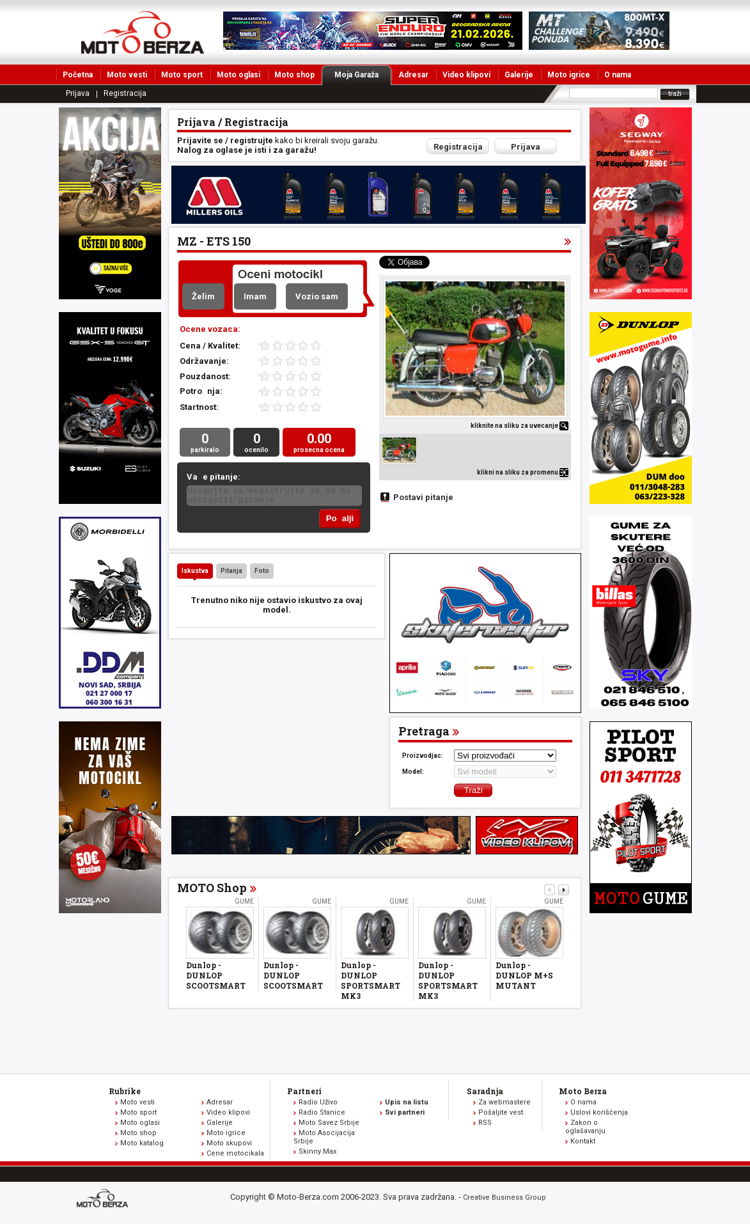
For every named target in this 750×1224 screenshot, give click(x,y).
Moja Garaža (362, 75)
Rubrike (125, 1093)
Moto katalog (142, 1146)
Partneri (304, 1093)
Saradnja (485, 1093)
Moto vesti (127, 74)
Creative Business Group (504, 1200)
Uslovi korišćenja (599, 1115)
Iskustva (195, 573)
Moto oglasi (238, 74)
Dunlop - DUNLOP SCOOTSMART (216, 977)
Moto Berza (583, 1093)
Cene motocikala (235, 1156)
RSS (485, 1125)
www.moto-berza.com (104, 1201)
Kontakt (582, 1144)
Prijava (78, 93)
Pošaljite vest (500, 1115)
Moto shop (294, 74)
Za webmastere (504, 1105)
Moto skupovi (229, 1146)
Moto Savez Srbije (329, 1125)
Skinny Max (317, 1154)
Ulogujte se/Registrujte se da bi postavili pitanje (274, 497)
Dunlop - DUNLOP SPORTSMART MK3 (370, 982)
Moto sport (182, 74)
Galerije (518, 74)
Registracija (125, 93)
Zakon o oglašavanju (585, 1129)
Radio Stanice (322, 1115)
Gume (244, 903)
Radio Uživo (318, 1105)
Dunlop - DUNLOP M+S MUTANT (524, 977)
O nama (617, 74)
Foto (261, 573)
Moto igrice (568, 74)
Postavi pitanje (423, 497)
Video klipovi (466, 74)
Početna (78, 74)
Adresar (413, 74)
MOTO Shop (212, 890)
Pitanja (231, 573)
